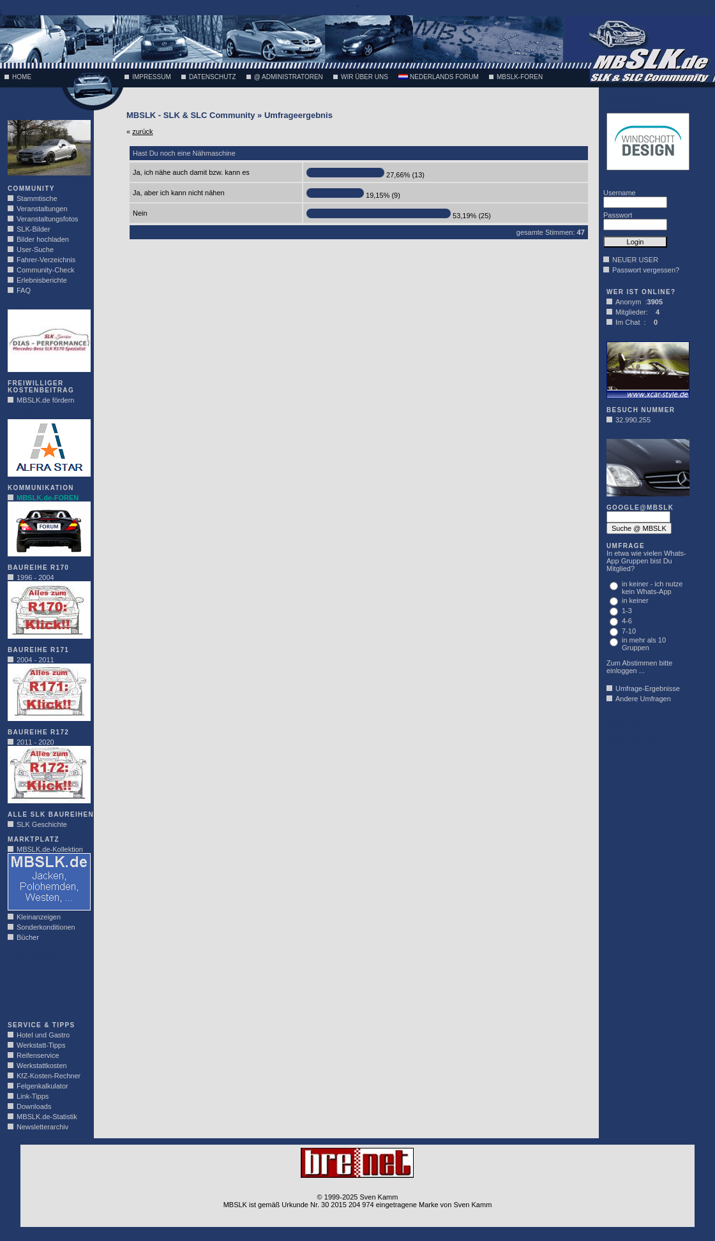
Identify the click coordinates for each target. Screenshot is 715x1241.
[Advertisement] (46, 985)
